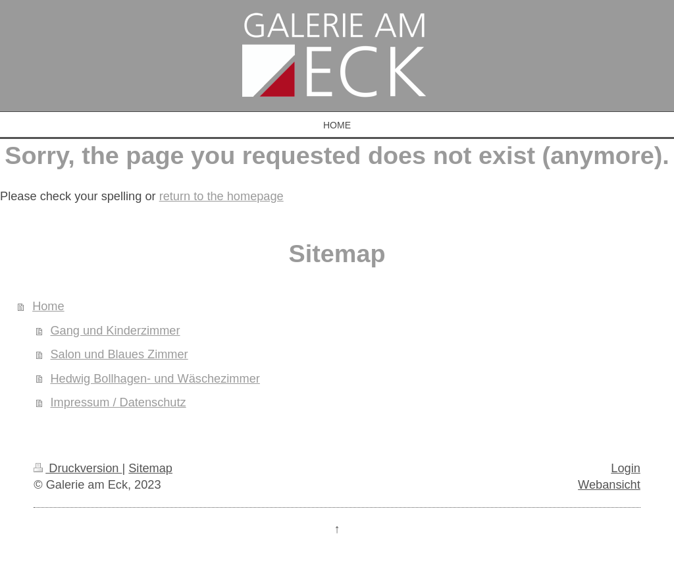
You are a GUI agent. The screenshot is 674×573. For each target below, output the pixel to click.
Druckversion (78, 468)
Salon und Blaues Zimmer (119, 354)
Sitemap (150, 468)
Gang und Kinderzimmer (115, 330)
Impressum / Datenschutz (118, 402)
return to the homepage (221, 196)
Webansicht (609, 484)
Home (48, 306)
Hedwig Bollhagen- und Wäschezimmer (154, 378)
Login (625, 468)
